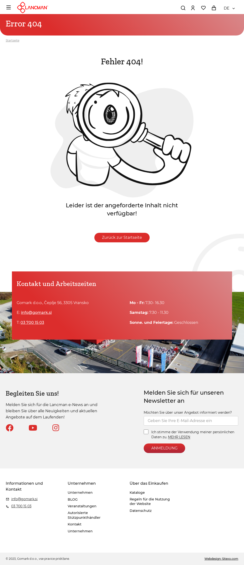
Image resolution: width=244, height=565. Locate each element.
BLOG (73, 499)
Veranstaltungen (82, 506)
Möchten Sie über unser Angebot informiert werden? (188, 412)
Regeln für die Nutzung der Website (150, 501)
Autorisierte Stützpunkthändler (84, 515)
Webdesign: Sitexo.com (221, 558)
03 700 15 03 (32, 322)
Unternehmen (80, 492)
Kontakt (74, 524)
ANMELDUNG (164, 448)
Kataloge (137, 492)
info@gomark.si (36, 312)
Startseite (12, 40)
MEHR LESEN (179, 437)
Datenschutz (141, 511)
